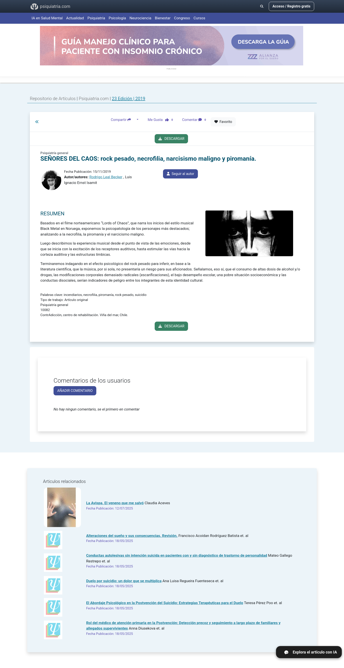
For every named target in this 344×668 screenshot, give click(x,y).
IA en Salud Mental (47, 18)
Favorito (223, 122)
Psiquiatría (96, 18)
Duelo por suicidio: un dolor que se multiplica (124, 581)
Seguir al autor (180, 174)
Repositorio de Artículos (53, 98)
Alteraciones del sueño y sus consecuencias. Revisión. (131, 535)
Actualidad (75, 18)
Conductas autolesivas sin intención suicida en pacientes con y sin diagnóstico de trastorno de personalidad (176, 555)
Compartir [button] (123, 119)
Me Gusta (162, 119)
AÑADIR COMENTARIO (75, 391)
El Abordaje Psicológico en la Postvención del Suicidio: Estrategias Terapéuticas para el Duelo (164, 603)
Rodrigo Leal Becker (105, 177)
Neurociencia (140, 18)
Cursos (199, 18)
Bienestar (163, 18)
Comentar (195, 119)
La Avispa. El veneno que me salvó (115, 503)
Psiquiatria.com (94, 98)
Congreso (182, 18)
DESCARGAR (171, 139)
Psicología (117, 18)
